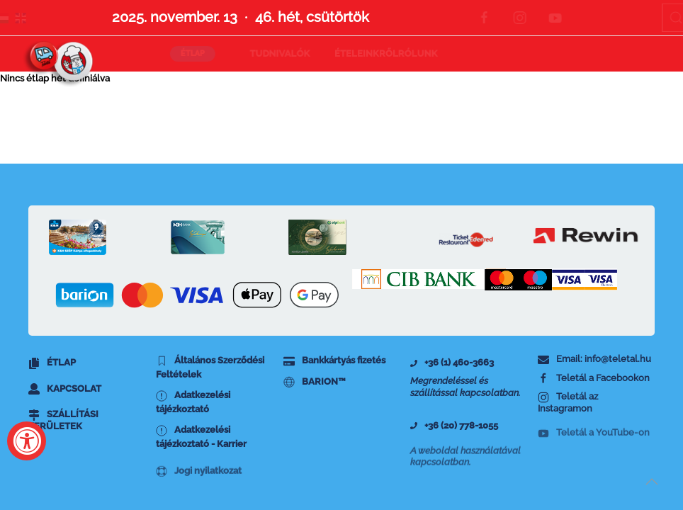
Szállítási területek (63, 425)
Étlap (52, 363)
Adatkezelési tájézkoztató (193, 402)
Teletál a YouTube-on (594, 442)
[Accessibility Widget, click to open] (26, 440)
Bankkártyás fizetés (334, 361)
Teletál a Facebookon (594, 379)
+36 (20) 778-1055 (454, 428)
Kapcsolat (64, 389)
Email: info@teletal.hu (594, 359)
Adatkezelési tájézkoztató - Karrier (201, 441)
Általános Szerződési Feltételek (210, 367)
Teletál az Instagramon (568, 406)
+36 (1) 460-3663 (452, 362)
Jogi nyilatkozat (199, 481)
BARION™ (314, 382)
